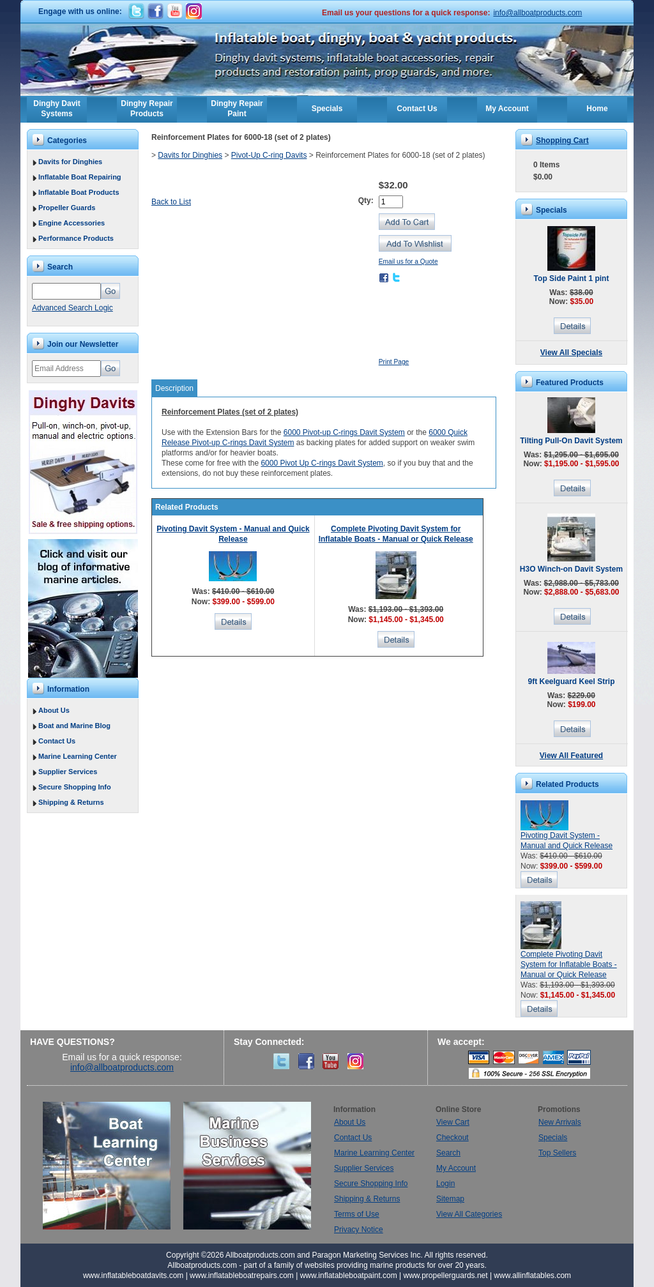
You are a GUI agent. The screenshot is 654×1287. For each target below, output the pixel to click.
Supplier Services (67, 771)
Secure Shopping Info (74, 787)
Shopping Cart (562, 140)
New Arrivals (559, 1122)
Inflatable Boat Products (78, 192)
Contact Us (417, 108)
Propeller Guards (66, 207)
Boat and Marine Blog (74, 725)
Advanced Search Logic (72, 307)
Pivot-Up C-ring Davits (269, 155)
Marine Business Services (247, 1166)
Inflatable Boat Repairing (79, 177)
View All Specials (571, 352)
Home (596, 108)
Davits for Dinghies (70, 161)
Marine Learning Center (77, 756)
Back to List (171, 201)
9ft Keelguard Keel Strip (571, 681)
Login (445, 1183)
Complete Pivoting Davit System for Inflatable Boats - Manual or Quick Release (569, 964)
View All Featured (571, 755)
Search (448, 1152)
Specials (327, 108)
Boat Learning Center (113, 1166)
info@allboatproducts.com (537, 12)
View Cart (452, 1122)
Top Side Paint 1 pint (571, 278)
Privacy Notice (358, 1229)
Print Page (394, 361)
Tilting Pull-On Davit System (571, 440)
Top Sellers (557, 1152)
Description (174, 388)
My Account (507, 108)
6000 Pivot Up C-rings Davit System (322, 463)
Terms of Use (356, 1214)
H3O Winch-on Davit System (571, 569)
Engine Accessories (71, 223)
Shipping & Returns (71, 802)
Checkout (452, 1137)
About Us (54, 710)
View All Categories (469, 1214)
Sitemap (450, 1198)
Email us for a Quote (408, 261)
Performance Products (76, 238)
